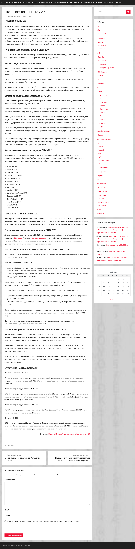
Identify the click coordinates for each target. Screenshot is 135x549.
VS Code (101, 199)
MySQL (101, 176)
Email (7, 516)
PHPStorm (102, 195)
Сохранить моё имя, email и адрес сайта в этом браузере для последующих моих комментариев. (43, 521)
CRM (7, 2)
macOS (101, 127)
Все (2, 2)
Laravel (100, 42)
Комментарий (10, 480)
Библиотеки (104, 168)
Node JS (101, 150)
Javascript (101, 146)
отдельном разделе (38, 238)
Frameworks (16, 2)
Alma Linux (104, 95)
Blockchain (118, 2)
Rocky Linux (104, 109)
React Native (102, 49)
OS (36, 2)
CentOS (102, 112)
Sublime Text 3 (103, 202)
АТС (30, 2)
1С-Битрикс (102, 72)
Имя (6, 510)
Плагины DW (89, 2)
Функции (103, 64)
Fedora (102, 99)
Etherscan (18, 238)
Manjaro (102, 106)
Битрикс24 (102, 34)
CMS (24, 2)
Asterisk (101, 83)
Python (100, 157)
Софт (111, 2)
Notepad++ (102, 206)
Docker (100, 135)
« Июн (112, 299)
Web (99, 164)
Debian (102, 116)
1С (81, 2)
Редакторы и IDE (102, 2)
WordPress (102, 60)
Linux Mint (103, 102)
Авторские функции (107, 68)
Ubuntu (102, 119)
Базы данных (74, 2)
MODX (100, 75)
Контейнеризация (45, 2)
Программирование (61, 2)
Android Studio (103, 160)
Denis (29, 16)
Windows (101, 123)
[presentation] (18, 528)
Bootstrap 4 (102, 45)
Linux (100, 91)
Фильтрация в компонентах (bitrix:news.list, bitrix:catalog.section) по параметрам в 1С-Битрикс (112, 230)
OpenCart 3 (102, 57)
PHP (99, 153)
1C (99, 143)
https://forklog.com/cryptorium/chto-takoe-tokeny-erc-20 (69, 434)
